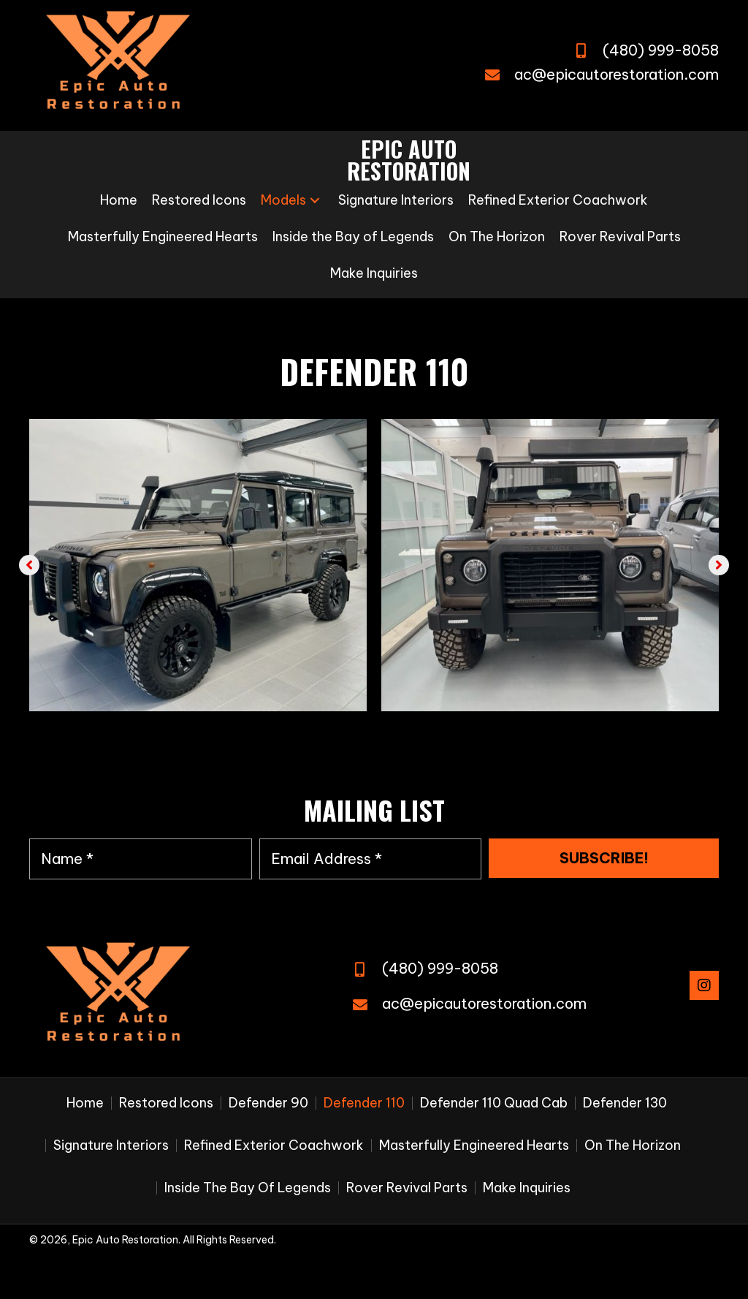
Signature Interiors (111, 1145)
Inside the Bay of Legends (247, 1187)
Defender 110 (364, 1103)
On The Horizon (632, 1145)
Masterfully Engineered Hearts (474, 1145)
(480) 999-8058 (661, 50)
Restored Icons (166, 1103)
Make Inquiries (526, 1187)
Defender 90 (268, 1103)
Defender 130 (625, 1103)
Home (85, 1103)
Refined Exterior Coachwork (274, 1145)
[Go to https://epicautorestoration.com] (409, 160)
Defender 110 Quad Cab (494, 1103)
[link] (119, 200)
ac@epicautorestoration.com (616, 74)
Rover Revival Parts (407, 1187)
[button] (315, 200)
